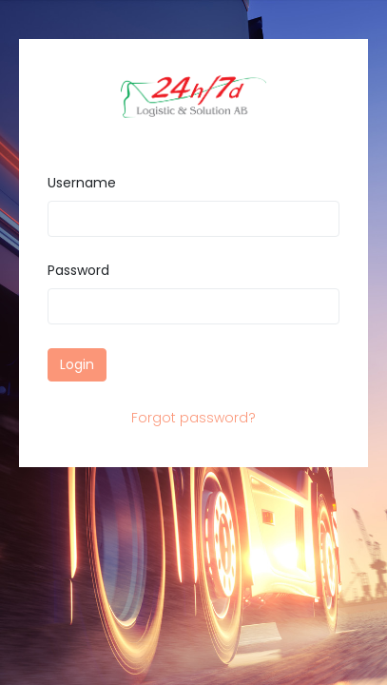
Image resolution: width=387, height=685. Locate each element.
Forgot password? (193, 417)
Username (82, 182)
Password (78, 270)
